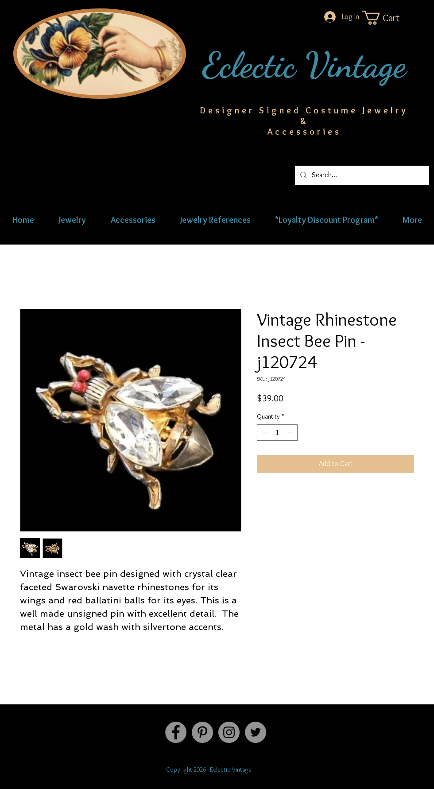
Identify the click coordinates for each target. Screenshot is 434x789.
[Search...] (361, 175)
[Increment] (290, 432)
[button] (389, 18)
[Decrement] (263, 432)
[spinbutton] (277, 432)
